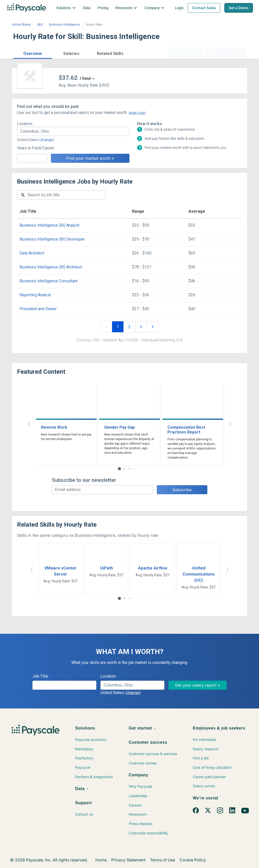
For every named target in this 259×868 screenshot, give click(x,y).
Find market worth (225, 52)
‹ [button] (29, 423)
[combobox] (73, 131)
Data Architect (31, 253)
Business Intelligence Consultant (48, 281)
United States (21, 24)
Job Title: (40, 676)
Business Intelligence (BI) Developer (52, 239)
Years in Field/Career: (36, 148)
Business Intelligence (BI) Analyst (49, 225)
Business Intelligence (64, 24)
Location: (25, 123)
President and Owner (38, 308)
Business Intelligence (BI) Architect (50, 267)
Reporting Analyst (35, 294)
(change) (46, 140)
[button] (32, 53)
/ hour (85, 78)
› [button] (230, 423)
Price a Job (185, 52)
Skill (40, 24)
